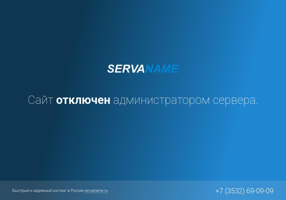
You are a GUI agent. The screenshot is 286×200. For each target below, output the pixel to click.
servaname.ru (96, 190)
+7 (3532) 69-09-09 (244, 191)
